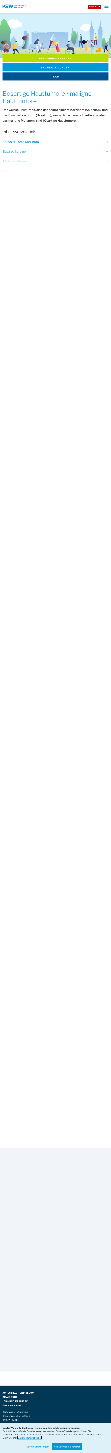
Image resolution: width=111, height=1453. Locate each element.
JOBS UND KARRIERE (15, 1401)
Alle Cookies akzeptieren (67, 1446)
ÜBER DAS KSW (12, 1405)
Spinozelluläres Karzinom (55, 143)
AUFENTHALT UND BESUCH (19, 1393)
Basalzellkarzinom (55, 152)
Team (55, 76)
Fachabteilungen (55, 67)
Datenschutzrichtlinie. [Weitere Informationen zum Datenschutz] (29, 1437)
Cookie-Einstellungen (37, 1446)
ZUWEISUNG (10, 1397)
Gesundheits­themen (55, 58)
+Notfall (95, 6)
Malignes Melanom (55, 162)
